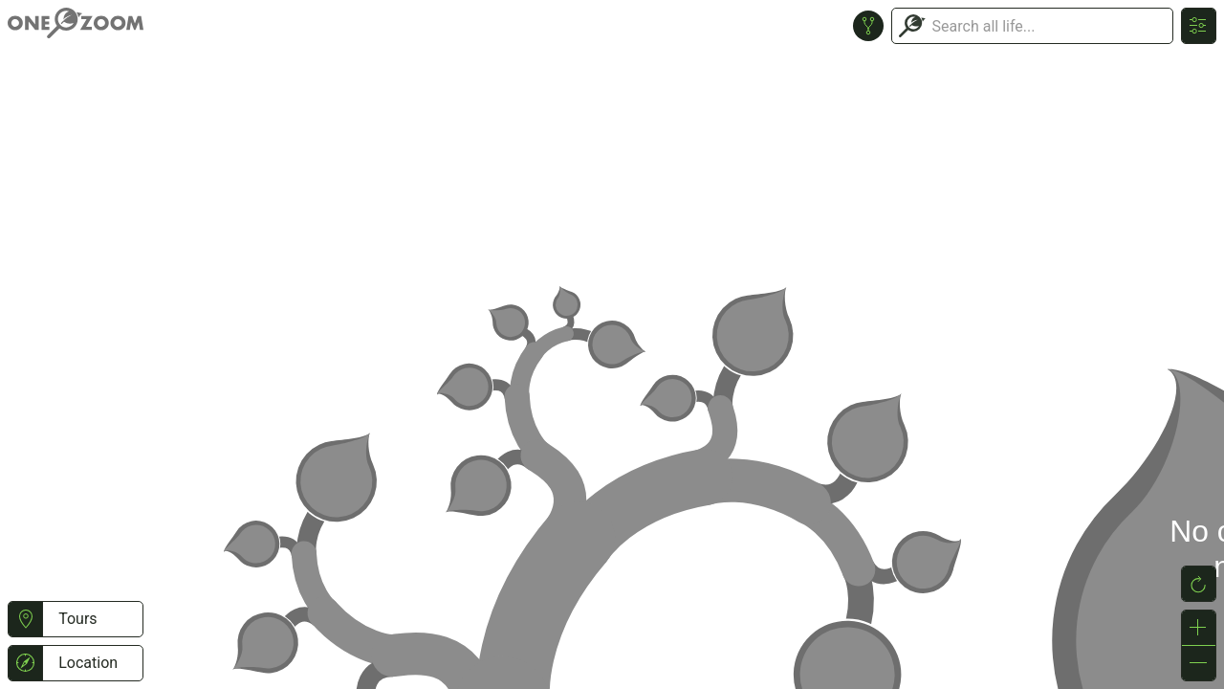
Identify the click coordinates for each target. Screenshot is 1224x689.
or (612, 344)
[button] (25, 619)
